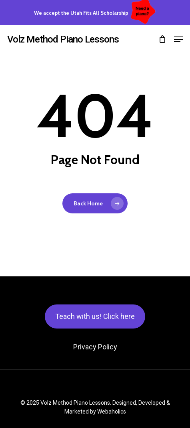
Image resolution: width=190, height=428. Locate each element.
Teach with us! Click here (95, 316)
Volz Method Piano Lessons (63, 39)
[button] (178, 39)
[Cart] (162, 39)
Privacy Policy (95, 347)
